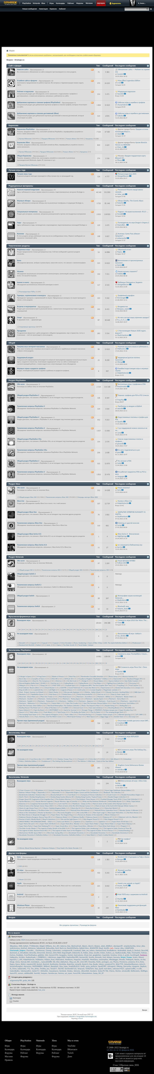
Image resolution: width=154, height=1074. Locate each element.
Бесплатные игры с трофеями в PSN (132, 384)
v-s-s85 (139, 969)
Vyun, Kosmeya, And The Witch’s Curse (48, 717)
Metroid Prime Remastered (80, 810)
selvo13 (142, 964)
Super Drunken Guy (126, 710)
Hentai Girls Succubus (122, 688)
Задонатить (116, 3)
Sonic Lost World (63, 822)
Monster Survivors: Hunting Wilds (117, 692)
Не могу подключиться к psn (129, 450)
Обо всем (21, 384)
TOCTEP (60, 969)
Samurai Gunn (78, 708)
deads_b (130, 950)
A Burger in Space (25, 676)
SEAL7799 (119, 964)
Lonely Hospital (96, 690)
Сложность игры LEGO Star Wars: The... (133, 620)
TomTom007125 (71, 969)
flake (129, 953)
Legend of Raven (67, 690)
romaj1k (78, 964)
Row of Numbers (51, 708)
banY (57, 948)
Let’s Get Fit (63, 804)
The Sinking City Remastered (62, 761)
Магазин (9, 1056)
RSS (137, 1065)
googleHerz (97, 955)
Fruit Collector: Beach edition (29, 688)
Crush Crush (112, 795)
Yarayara (44, 973)
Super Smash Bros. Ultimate (83, 826)
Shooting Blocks (113, 708)
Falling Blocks (68, 683)
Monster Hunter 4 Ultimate (129, 810)
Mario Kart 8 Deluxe (92, 808)
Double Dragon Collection (117, 797)
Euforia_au (110, 953)
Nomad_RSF (25, 962)
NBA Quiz (138, 692)
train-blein (108, 969)
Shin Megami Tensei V (112, 819)
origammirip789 (16, 980)
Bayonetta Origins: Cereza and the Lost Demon (82, 792)
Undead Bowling (124, 831)
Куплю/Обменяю (25, 139)
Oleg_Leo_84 (74, 962)
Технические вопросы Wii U (52, 570)
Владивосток (123, 306)
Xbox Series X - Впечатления (128, 534)
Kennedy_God (100, 957)
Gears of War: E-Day (95, 643)
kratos (135, 957)
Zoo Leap (132, 717)
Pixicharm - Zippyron (86, 701)
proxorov (131, 962)
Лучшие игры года (17, 170)
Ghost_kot (88, 955)
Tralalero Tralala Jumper (104, 715)
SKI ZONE (128, 708)
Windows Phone (23, 905)
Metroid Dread (60, 810)
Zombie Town (118, 717)
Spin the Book (39, 710)
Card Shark (72, 795)
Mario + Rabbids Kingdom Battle (55, 808)
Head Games (105, 688)
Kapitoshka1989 (72, 957)
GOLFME (63, 688)
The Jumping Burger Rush (114, 712)
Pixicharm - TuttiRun (66, 701)
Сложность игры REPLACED (128, 736)
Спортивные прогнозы (27, 327)
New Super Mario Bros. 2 (116, 813)
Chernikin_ (30, 950)
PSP (20, 866)
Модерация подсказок (126, 91)
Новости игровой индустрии (28, 190)
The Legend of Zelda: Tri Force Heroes (100, 831)
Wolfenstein (135, 971)
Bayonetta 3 (57, 792)
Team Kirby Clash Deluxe (107, 826)
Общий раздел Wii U (26, 570)
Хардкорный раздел (25, 357)
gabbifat (41, 955)
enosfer (96, 953)
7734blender (33, 946)
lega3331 (13, 959)
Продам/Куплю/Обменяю (28, 165)
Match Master (53, 692)
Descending (23, 681)
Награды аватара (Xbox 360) (88, 497)
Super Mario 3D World (47, 824)
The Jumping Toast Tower (28, 715)
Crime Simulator (66, 643)
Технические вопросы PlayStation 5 (31, 406)
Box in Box (22, 679)
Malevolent (59, 959)
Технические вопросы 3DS (99, 570)
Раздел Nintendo (16, 557)
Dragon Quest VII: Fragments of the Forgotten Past (36, 799)
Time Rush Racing (85, 715)
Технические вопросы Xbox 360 (57, 497)
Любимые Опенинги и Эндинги (130, 282)
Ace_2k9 (56, 946)
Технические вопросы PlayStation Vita (32, 450)
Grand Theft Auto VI (75, 688)
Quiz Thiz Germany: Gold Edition (124, 703)
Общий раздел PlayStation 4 (28, 417)
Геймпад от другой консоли (128, 523)
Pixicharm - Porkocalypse (71, 699)
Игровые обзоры (24, 201)
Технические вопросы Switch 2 (29, 585)
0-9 (23, 630)
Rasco (18, 964)
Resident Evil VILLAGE (26, 645)
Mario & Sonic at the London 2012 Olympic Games (110, 804)
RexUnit (46, 964)
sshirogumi (111, 966)
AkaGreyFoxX (76, 946)
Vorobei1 (93, 971)
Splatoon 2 (89, 822)
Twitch (70, 1053)
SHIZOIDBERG (37, 966)
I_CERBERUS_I (42, 957)
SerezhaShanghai (16, 966)
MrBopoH (129, 959)
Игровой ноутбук (124, 870)
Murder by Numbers (45, 813)
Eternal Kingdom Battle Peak (29, 683)
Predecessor (136, 643)
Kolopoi (109, 957)
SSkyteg (119, 966)
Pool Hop (43, 703)
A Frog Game (41, 676)
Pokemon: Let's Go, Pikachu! (128, 817)
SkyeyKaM (54, 966)
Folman (144, 953)
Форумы (8, 1053)
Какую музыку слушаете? (128, 271)
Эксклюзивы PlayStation (20, 650)
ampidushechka (129, 946)
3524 (23, 940)
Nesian (136, 959)
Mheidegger (113, 959)
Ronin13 (85, 964)
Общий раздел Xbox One (27, 512)
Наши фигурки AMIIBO (126, 561)
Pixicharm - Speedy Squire (94, 699)
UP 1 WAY (139, 715)
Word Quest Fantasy (74, 717)
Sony (19, 857)
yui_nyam (68, 973)
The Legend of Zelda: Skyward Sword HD (33, 831)
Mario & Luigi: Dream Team (28, 808)
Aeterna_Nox (65, 946)
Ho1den (22, 957)
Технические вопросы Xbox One (29, 523)
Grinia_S (121, 955)
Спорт (19, 317)
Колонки (20, 234)
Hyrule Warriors (24, 801)
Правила (9, 1060)
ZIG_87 (101, 973)
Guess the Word (90, 688)
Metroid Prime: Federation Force (106, 810)
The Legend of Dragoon (50, 715)
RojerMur (70, 964)
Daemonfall (117, 679)
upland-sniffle (130, 969)
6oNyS (25, 946)
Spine (59, 645)
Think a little (69, 715)
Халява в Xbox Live (125, 501)
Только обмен (71, 139)
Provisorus (123, 962)
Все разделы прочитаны (69, 925)
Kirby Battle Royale (115, 801)
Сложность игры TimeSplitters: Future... (133, 654)
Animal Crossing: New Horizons (59, 790)
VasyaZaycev (53, 971)
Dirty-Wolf (57, 953)
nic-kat (143, 959)
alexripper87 (118, 946)
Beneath (22, 643)
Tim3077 (53, 969)
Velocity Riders (24, 717)
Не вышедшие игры (25, 634)
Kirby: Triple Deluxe (133, 801)
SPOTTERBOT (53, 710)
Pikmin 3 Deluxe (110, 815)
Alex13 (90, 946)
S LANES (65, 708)
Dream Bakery (98, 681)
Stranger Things (87, 710)
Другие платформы (17, 853)
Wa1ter (118, 971)
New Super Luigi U (99, 813)
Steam (21, 880)
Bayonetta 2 (42, 792)
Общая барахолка (24, 156)
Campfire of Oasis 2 (38, 679)
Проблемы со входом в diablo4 (130, 406)
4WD (20, 946)
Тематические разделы (19, 246)
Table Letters (34, 712)
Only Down (53, 694)
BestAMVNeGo (73, 948)
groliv (127, 955)
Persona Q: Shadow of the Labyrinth (90, 815)
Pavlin (98, 962)
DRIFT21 (49, 759)
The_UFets (35, 969)
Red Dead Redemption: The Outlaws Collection (64, 706)
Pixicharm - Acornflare (84, 697)
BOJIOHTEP (94, 948)
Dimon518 (41, 953)
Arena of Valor (81, 790)
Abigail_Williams (45, 946)
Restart (39, 964)
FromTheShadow (30, 955)
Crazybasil (77, 950)
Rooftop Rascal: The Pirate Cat (29, 708)
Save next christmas (96, 708)
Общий (12, 343)
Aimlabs (22, 759)
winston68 (126, 971)
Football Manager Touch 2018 (111, 799)
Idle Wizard (114, 759)
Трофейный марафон (126, 295)
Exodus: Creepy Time (65, 759)
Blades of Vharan (58, 676)
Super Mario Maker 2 (108, 824)
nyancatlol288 (46, 962)
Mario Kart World (111, 808)
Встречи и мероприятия (26, 306)
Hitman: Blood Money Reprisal (29, 848)
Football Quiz (70, 685)
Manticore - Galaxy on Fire (82, 804)
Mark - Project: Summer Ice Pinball (31, 692)
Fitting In (22, 685)
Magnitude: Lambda (110, 690)
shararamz (27, 966)
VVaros (111, 971)
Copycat (33, 643)
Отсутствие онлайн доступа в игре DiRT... (134, 721)
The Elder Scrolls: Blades (27, 828)
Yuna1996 (76, 973)
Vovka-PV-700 (103, 971)
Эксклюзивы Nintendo (19, 777)
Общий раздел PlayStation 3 (28, 461)
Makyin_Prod (49, 959)
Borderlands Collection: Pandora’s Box (32, 795)
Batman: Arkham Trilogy (27, 792)
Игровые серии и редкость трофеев (31, 368)
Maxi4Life (85, 959)
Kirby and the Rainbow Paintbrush (94, 801)
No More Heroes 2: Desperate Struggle (32, 815)
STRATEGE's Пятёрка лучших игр (106, 710)
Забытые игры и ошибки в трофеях (131, 102)
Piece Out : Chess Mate (27, 697)
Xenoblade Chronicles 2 (77, 833)
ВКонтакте (72, 1049)
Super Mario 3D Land (26, 824)
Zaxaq (95, 973)
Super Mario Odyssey (124, 824)
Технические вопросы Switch (28, 606)
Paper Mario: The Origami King (62, 815)
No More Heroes (133, 813)
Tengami (124, 826)
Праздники (21, 331)
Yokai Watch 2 (91, 835)
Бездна (12, 917)
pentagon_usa (107, 962)
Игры (7, 1046)
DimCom (59, 681)
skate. (49, 645)
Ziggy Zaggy (104, 717)
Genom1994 (53, 955)
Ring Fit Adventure (49, 819)
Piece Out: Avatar (47, 697)
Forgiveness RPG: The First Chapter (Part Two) (96, 685)
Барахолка (13, 125)
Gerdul (70, 955)
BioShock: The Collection (112, 792)
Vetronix (77, 971)
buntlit (106, 948)
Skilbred (46, 966)
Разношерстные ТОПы (27, 292)
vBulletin (72, 1016)
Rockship (62, 964)
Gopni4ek (105, 955)
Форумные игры (23, 249)
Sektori (38, 645)
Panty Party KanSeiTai (84, 694)
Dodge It (85, 681)
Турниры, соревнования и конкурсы (31, 295)
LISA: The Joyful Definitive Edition (115, 643)
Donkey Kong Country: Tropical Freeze (89, 797)
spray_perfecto (91, 966)
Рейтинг (24, 1053)
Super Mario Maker (91, 824)
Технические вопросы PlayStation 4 (31, 428)
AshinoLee (32, 948)
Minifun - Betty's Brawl (92, 692)
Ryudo (95, 964)
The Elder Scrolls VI (69, 645)
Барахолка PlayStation (26, 129)
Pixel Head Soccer (65, 697)
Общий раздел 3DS (75, 570)
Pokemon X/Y (107, 817)
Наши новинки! (124, 488)
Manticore (69, 959)
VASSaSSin (44, 971)
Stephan (143, 966)
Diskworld (76, 953)
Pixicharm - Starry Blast (117, 699)
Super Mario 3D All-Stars (120, 822)
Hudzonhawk (31, 957)
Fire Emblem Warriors (63, 799)
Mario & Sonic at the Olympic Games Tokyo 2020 (36, 806)
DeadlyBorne (111, 950)
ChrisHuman (40, 950)
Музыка (20, 271)
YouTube (71, 1046)
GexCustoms (78, 955)
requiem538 (31, 964)
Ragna (12, 964)
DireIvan (49, 953)
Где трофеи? (125, 839)
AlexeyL (97, 946)
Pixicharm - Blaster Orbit (124, 697)
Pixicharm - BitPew (104, 697)
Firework (81, 759)
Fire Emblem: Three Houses (86, 799)
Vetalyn (70, 971)
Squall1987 (102, 966)
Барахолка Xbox (23, 142)
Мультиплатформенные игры (22, 617)
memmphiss (103, 959)
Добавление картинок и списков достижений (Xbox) (38, 113)
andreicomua (15, 948)
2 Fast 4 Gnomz (24, 790)
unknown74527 (118, 969)
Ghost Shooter (50, 688)
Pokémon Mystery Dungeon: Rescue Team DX (34, 817)
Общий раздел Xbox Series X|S (29, 534)
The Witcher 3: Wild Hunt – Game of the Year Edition (96, 761)
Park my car (102, 694)
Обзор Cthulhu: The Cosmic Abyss (130, 201)
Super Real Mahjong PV (42, 826)
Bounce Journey (128, 676)
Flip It (33, 685)
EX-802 (43, 683)
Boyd (101, 948)
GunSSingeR (134, 955)
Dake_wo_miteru (88, 950)
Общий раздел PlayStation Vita (29, 439)
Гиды (19, 223)
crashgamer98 (67, 950)
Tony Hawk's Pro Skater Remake (68, 848)
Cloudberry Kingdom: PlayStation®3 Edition (93, 679)
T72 (28, 969)
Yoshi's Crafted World (105, 835)
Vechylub (62, 971)
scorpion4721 (110, 964)
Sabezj (101, 964)
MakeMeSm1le (28, 959)
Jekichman (52, 957)
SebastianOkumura (131, 964)
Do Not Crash (72, 681)
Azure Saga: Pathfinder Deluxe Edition (118, 790)
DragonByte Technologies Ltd (86, 1016)
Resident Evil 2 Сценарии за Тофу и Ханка (133, 857)
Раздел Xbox (14, 484)
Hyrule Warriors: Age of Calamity (66, 801)
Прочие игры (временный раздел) (30, 721)
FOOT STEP (56, 685)
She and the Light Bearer (69, 819)
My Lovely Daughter (64, 813)
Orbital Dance (67, 694)
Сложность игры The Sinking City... (134, 750)
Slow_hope (63, 966)
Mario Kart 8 (75, 808)
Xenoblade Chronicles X (120, 833)
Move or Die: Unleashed (27, 813)
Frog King (120, 685)
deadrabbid (121, 950)
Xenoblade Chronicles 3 (99, 833)
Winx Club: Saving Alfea (55, 833)
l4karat (141, 957)
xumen (20, 973)
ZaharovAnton (86, 973)
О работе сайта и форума (27, 80)
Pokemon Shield (61, 817)
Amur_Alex (140, 946)
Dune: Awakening (80, 643)
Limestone (127, 759)
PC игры (20, 870)
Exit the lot (55, 683)
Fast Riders (97, 683)
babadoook (41, 948)
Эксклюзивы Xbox (17, 733)
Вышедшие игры (24, 620)
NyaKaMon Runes (37, 694)
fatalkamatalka (120, 953)
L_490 (20, 959)
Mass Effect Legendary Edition (129, 80)
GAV (46, 955)
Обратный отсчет (124, 249)
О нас (115, 1065)
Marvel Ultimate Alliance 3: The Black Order (34, 810)
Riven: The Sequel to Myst (91, 706)
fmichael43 (136, 953)
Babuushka (50, 948)
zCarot (80, 1018)
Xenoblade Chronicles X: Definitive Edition (33, 835)
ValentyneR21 (26, 971)
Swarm (21, 712)
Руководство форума (88, 925)
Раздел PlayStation (17, 380)
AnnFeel (24, 948)
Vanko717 (35, 971)
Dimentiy (32, 953)
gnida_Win (27, 980)
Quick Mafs (56, 703)
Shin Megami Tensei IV (91, 819)
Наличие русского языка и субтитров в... (133, 347)
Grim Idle (93, 759)
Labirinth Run (38, 690)
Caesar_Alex (119, 948)
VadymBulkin (15, 971)
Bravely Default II (57, 795)
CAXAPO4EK (129, 948)
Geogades (63, 955)
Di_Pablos (84, 953)
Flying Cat (43, 685)
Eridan (102, 953)
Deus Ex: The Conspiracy (41, 681)
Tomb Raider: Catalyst (85, 645)
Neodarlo (22, 694)
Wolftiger (144, 971)
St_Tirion (13, 969)
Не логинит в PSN (124, 461)
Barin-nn (63, 948)
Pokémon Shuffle (78, 817)
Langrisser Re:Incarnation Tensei (42, 804)
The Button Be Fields (78, 712)
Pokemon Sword (91, 817)
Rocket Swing (109, 706)
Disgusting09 (66, 953)
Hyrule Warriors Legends (44, 801)
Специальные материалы (27, 212)
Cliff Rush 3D (68, 679)
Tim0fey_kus (44, 969)
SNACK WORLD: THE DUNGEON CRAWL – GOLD (35, 822)
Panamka (91, 962)
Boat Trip (72, 676)
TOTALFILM (89, 969)
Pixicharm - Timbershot (46, 701)
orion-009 (83, 962)
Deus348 (144, 950)
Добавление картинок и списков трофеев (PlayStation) (38, 102)
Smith (82, 966)
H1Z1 (103, 759)
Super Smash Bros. (62, 826)
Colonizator (56, 950)
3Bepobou (14, 946)
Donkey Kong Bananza (37, 797)
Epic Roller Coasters (131, 681)
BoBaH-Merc (84, 948)
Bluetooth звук (123, 606)
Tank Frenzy (61, 712)
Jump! (138, 688)
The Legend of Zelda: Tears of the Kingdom (66, 831)
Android (20, 894)
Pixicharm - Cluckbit (26, 699)
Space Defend (24, 710)
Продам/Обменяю (48, 139)
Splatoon (77, 822)
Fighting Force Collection (115, 683)
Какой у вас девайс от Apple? (129, 883)
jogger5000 (61, 957)
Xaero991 (13, 973)
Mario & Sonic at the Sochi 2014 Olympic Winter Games (115, 806)
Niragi (12, 962)
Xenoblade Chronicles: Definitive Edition (67, 835)
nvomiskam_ (35, 962)
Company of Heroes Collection (91, 795)
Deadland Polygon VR (134, 679)
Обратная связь (127, 1065)
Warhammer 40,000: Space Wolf (30, 833)
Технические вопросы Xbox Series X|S (32, 545)
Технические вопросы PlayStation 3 (31, 472)
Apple (19, 883)
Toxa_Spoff (99, 969)
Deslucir (137, 950)
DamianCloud (101, 950)
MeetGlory (94, 959)
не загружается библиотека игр (130, 545)
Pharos (115, 962)
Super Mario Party (25, 826)
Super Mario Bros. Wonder (70, 824)
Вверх (144, 1010)
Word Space (91, 717)
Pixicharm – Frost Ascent (107, 701)
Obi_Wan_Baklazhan (60, 962)
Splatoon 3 (103, 822)
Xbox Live (20, 501)
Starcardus (127, 966)
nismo (17, 962)
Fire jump (132, 683)
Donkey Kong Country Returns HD (62, 797)
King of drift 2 (24, 690)
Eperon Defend (114, 681)
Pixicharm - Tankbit (25, 701)
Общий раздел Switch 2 (26, 574)
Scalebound (46, 761)
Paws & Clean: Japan (118, 694)
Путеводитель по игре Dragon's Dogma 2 (133, 223)
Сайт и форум (15, 66)
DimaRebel (24, 953)
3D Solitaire (39, 790)
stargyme (135, 966)
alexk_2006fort (106, 946)
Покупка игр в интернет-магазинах (31, 347)
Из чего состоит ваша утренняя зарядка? (134, 317)
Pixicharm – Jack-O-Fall (129, 701)
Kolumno (22, 804)
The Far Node (95, 712)
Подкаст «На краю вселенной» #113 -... (133, 212)
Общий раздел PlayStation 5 (28, 395)
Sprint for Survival (70, 710)
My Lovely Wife (82, 813)
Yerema (61, 973)
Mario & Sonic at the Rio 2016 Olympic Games (74, 806)
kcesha (91, 957)
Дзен (69, 1056)
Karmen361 (83, 957)
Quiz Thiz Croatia (72, 703)
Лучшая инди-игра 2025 (127, 174)
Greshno (114, 955)
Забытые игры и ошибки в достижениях (133, 113)
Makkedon (39, 959)
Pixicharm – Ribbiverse (27, 703)
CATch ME (54, 679)
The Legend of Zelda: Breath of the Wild (51, 828)
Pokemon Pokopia (48, 848)
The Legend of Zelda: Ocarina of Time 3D (117, 828)
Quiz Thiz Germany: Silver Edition (30, 706)
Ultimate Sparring (124, 715)
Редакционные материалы (21, 186)
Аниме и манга (23, 282)
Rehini (23, 964)
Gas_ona (41, 990)
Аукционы (89, 139)
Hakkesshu (14, 957)
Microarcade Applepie (71, 692)
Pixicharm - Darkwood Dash (47, 699)
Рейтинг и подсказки (25, 91)
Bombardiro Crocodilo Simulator (92, 676)
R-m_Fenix (140, 962)
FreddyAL (19, 955)
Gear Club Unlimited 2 (131, 799)
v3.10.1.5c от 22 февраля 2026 (120, 1050)
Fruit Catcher (133, 685)
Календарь (9, 1049)
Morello (122, 959)
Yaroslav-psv (52, 973)
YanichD (37, 973)
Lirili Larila (81, 690)
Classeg (48, 950)
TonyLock (80, 969)
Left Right (52, 690)
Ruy (90, 964)
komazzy (116, 957)
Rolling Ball (123, 706)
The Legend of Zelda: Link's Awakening (85, 828)
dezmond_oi (14, 953)
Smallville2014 (74, 966)
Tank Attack (48, 712)
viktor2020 (85, 971)
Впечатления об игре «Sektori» (130, 634)
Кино (19, 260)
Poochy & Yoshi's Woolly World (30, 819)
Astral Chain (95, 790)
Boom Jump (113, 676)
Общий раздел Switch (25, 596)
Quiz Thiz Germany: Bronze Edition (95, 703)
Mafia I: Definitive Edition (28, 761)
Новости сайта (22, 69)
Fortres (12, 955)
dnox (91, 953)
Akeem (84, 946)
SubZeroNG (22, 969)
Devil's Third (23, 797)
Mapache (77, 959)
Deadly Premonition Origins (130, 795)
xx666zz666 (28, 973)
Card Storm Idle (35, 759)
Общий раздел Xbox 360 (28, 497)
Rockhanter (54, 964)
